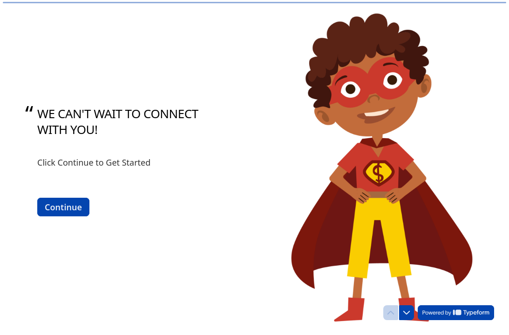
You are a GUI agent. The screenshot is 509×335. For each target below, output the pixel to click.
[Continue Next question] (63, 206)
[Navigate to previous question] (390, 312)
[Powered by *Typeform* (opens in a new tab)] (456, 312)
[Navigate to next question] (406, 312)
